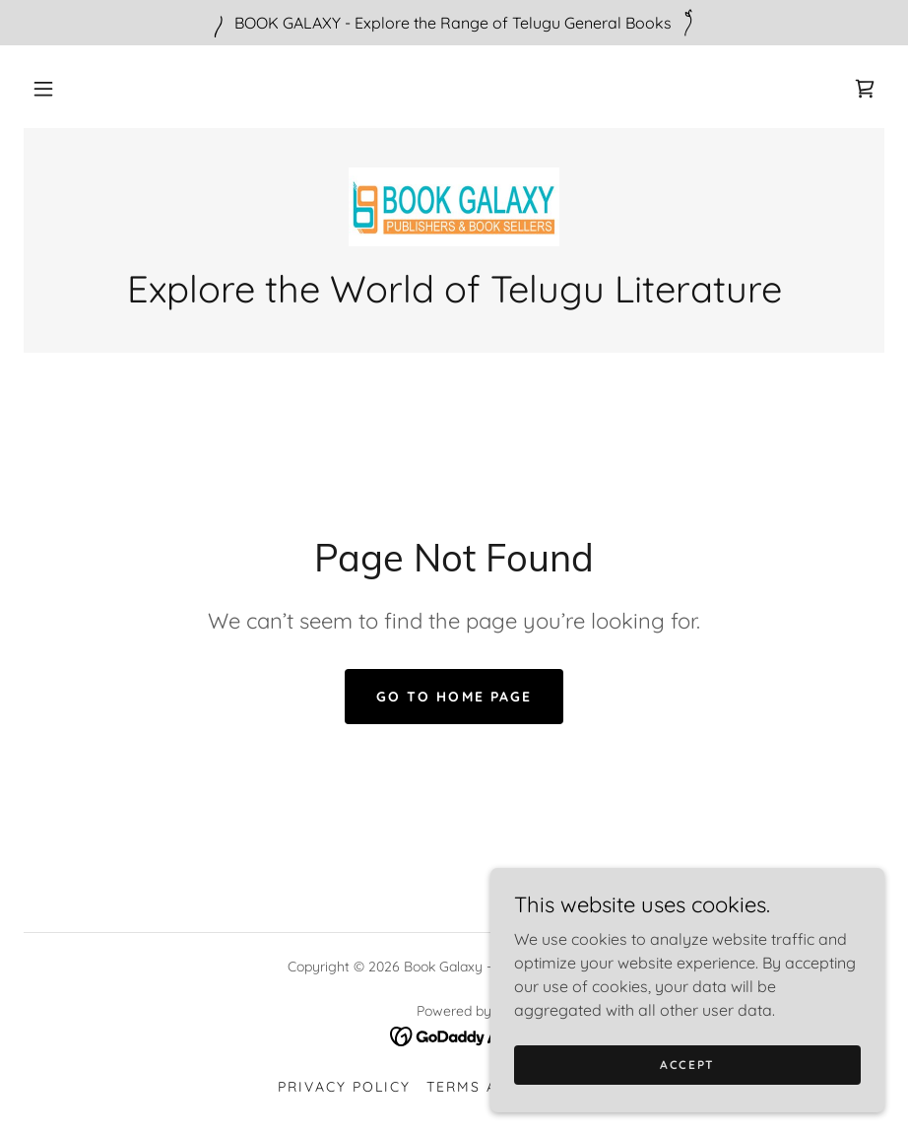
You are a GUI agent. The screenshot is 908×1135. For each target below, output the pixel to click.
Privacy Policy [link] (344, 1087)
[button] (43, 88)
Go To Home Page (453, 696)
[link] (864, 88)
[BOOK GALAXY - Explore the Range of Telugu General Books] (454, 22)
